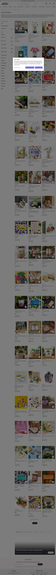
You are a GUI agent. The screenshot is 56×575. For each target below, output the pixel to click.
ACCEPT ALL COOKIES (38, 67)
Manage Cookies (17, 67)
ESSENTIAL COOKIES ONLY (30, 67)
